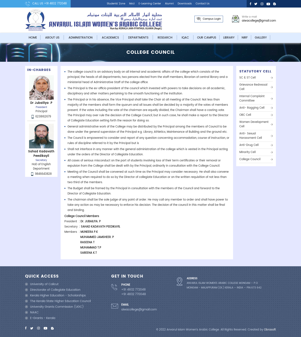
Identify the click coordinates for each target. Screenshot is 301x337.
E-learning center (150, 4)
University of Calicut (44, 284)
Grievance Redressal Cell (253, 87)
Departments (138, 37)
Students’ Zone (116, 4)
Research (165, 37)
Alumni (169, 4)
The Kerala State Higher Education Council (60, 301)
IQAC (185, 37)
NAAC (34, 312)
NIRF (245, 37)
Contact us (202, 4)
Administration (81, 37)
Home (33, 37)
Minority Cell (247, 152)
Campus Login (212, 19)
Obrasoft (270, 330)
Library (229, 37)
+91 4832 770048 (133, 294)
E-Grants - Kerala (42, 318)
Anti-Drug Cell (249, 145)
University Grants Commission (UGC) (57, 306)
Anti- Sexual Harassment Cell (250, 135)
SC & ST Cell (247, 78)
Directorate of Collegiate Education (55, 289)
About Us (52, 37)
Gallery (261, 37)
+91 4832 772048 (55, 3)
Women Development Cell (254, 124)
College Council (249, 159)
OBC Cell (245, 115)
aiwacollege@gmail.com (259, 21)
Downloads (185, 4)
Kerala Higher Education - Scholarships (58, 295)
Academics (110, 37)
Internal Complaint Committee (252, 98)
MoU (132, 4)
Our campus (206, 37)
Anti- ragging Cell (251, 108)
